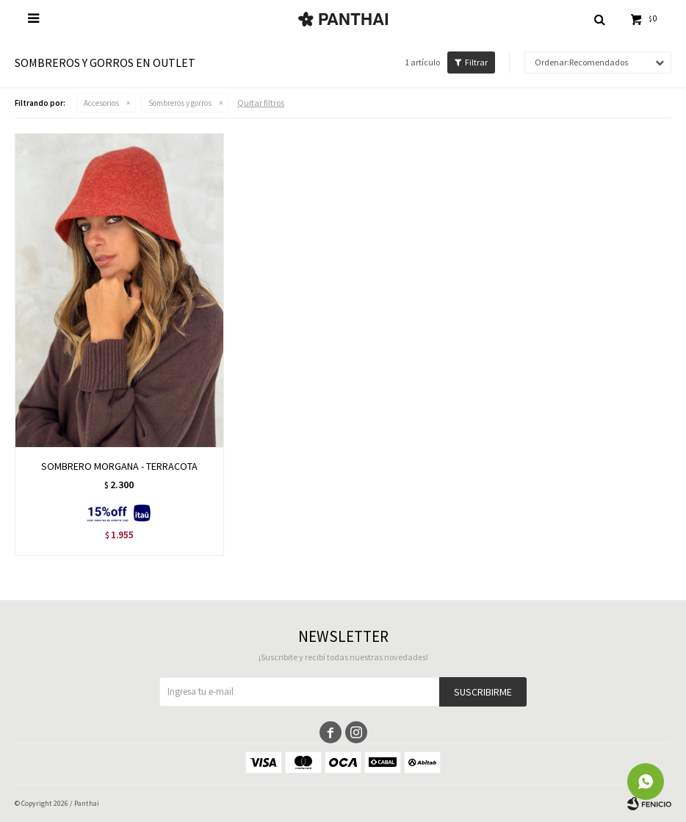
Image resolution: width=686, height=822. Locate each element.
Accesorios (101, 103)
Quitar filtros (260, 102)
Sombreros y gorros (180, 103)
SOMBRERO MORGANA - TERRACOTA (119, 466)
